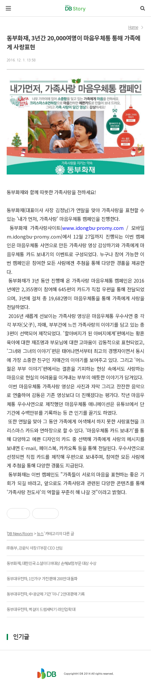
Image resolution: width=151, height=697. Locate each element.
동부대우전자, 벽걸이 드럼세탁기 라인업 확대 (41, 609)
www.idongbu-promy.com (93, 227)
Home (133, 27)
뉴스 (40, 533)
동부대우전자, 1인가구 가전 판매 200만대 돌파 (42, 578)
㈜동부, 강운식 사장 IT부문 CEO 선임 (34, 548)
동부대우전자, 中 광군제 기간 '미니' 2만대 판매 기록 (46, 594)
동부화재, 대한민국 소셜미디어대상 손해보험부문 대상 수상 (51, 563)
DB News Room (20, 533)
